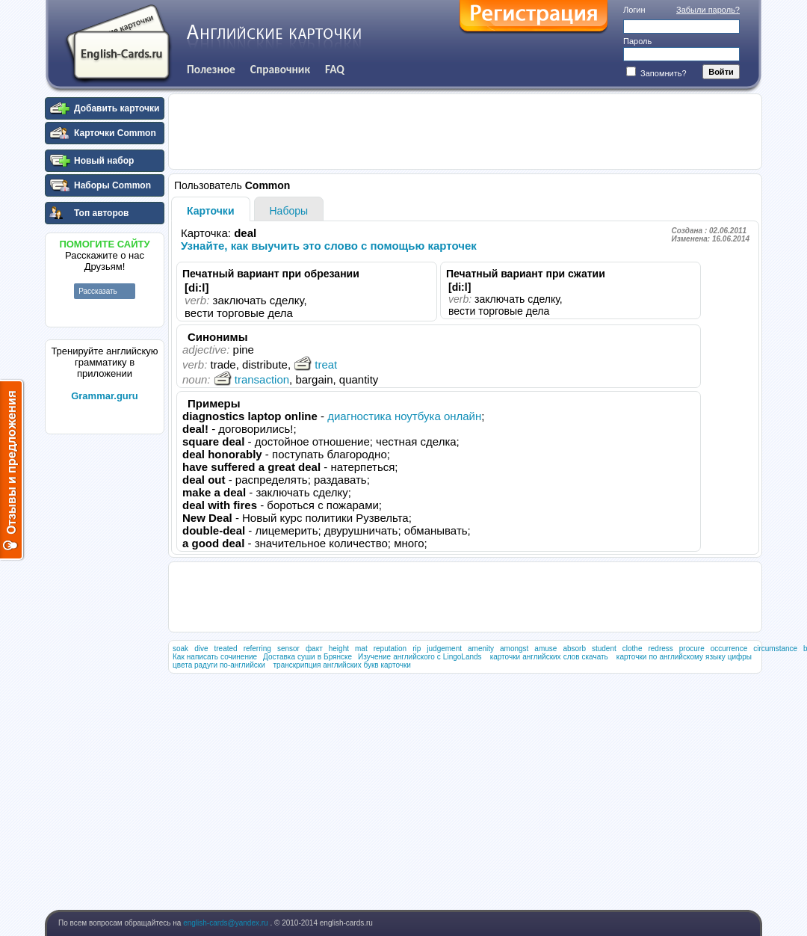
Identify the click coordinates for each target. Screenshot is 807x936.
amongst (514, 648)
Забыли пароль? (708, 9)
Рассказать (97, 291)
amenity (481, 648)
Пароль (637, 41)
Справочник (280, 69)
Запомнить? (656, 73)
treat (315, 364)
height (339, 648)
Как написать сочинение (215, 657)
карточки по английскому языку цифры (684, 657)
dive (201, 648)
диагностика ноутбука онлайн (404, 416)
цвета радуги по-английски (219, 665)
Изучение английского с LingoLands (420, 657)
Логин (634, 9)
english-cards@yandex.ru (226, 923)
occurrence (729, 648)
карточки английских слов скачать (549, 657)
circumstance (775, 648)
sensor (288, 648)
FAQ (334, 69)
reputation (390, 648)
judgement (444, 648)
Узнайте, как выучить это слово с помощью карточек (329, 245)
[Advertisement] (104, 664)
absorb (574, 648)
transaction (251, 379)
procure (692, 648)
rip (416, 648)
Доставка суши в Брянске (307, 657)
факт (314, 648)
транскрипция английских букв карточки (342, 665)
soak (180, 648)
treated (225, 648)
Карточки (211, 211)
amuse (545, 648)
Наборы (289, 211)
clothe (632, 648)
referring (257, 648)
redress (660, 648)
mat (361, 648)
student (604, 648)
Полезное (211, 69)
